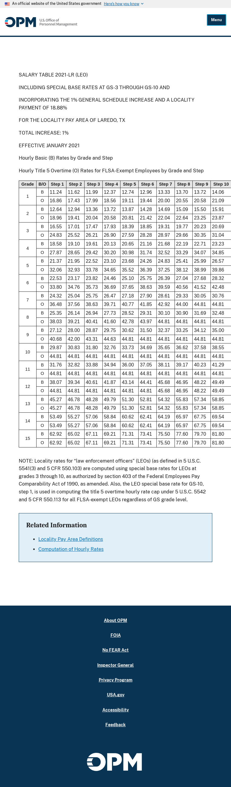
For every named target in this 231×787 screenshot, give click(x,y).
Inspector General (115, 665)
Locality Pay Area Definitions (70, 539)
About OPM (115, 620)
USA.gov (115, 694)
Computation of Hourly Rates (71, 549)
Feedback (115, 724)
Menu (216, 20)
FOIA (116, 635)
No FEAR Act (115, 649)
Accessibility (115, 709)
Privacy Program (116, 679)
